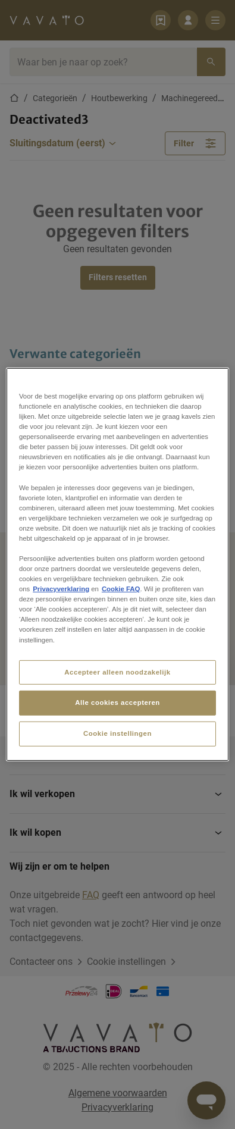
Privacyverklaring (61, 588)
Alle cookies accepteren (117, 702)
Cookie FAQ (121, 588)
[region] (117, 564)
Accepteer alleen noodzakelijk (117, 671)
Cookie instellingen (117, 733)
